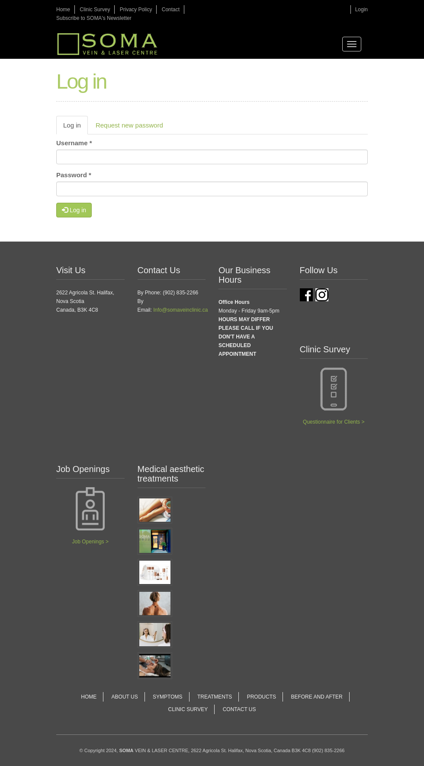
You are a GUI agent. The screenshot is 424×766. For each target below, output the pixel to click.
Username (74, 143)
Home (63, 9)
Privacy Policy (136, 9)
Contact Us (239, 709)
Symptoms (167, 697)
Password (73, 175)
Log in (75, 127)
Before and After (316, 697)
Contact (171, 9)
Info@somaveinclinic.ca (180, 310)
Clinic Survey (95, 9)
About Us (125, 697)
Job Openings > (90, 542)
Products (261, 697)
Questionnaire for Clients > (333, 422)
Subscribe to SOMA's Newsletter (94, 18)
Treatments (214, 697)
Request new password (129, 125)
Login (361, 9)
